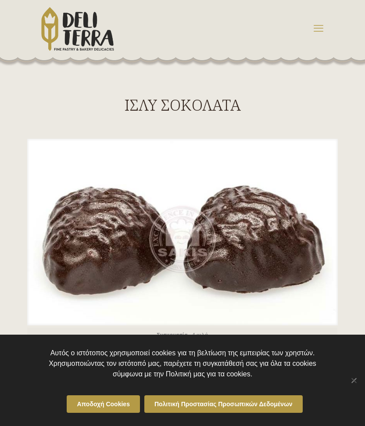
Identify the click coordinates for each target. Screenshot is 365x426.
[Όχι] (354, 380)
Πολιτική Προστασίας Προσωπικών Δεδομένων (223, 404)
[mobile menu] (318, 28)
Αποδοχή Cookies (103, 404)
